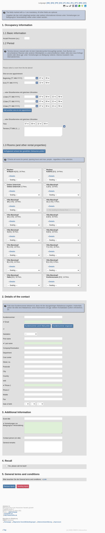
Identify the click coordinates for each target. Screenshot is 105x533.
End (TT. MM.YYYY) (10, 83)
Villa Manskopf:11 (53, 201)
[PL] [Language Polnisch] (72, 3)
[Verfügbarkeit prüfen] (24, 151)
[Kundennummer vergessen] (62, 326)
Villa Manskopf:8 (14, 261)
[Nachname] (43, 343)
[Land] (43, 375)
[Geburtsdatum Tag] (26, 403)
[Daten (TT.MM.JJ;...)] (43, 132)
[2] (45, 215)
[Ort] (43, 371)
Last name (7, 343)
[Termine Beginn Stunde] (26, 123)
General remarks (9, 443)
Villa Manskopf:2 (52, 216)
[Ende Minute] (47, 82)
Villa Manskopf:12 (14, 216)
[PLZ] (43, 366)
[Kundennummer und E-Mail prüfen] (37, 326)
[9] (45, 260)
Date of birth (7, 404)
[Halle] (5, 275)
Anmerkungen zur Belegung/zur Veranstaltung (13, 424)
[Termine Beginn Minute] (32, 123)
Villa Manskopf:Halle (14, 276)
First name (7, 339)
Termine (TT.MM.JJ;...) (11, 129)
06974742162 (13, 512)
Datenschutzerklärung (45, 522)
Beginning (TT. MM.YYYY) (12, 78)
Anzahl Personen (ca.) (11, 38)
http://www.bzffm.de (10, 515)
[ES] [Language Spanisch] (60, 3)
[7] (45, 245)
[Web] (43, 380)
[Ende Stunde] (41, 82)
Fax (4, 399)
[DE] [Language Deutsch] (48, 3)
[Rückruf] (7, 466)
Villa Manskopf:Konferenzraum (58, 276)
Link (45, 479)
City (4, 371)
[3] (5, 230)
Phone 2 (6, 390)
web (4, 381)
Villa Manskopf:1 (52, 186)
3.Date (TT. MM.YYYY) (11, 106)
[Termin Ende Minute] (60, 96)
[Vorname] (43, 338)
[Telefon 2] (43, 389)
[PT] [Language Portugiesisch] (76, 3)
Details (12, 176)
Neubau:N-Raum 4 (16, 171)
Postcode (6, 367)
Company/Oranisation (11, 348)
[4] (45, 230)
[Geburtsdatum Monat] (32, 403)
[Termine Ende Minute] (45, 123)
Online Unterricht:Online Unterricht (17, 186)
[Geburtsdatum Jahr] (40, 403)
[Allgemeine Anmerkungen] (43, 447)
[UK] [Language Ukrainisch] (84, 3)
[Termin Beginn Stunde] (41, 96)
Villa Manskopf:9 (52, 261)
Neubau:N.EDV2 (54, 171)
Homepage (7, 522)
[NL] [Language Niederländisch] (68, 3)
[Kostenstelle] (43, 357)
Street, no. (7, 362)
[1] (45, 185)
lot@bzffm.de (8, 513)
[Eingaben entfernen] (9, 486)
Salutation (6, 334)
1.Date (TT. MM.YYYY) (11, 97)
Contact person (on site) (12, 438)
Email (6, 322)
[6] (5, 245)
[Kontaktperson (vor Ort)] (43, 437)
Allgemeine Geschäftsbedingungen (24, 522)
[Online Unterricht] (5, 185)
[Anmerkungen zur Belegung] (43, 428)
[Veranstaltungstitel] (43, 418)
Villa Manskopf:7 (53, 246)
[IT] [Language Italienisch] (64, 3)
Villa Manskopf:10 (14, 201)
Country (6, 376)
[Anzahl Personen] (27, 38)
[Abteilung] (43, 352)
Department (7, 353)
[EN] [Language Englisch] (52, 3)
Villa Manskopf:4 (52, 231)
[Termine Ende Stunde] (39, 123)
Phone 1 (7, 385)
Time (5, 124)
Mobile (5, 395)
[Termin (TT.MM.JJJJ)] (29, 96)
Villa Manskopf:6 (14, 246)
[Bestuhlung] (23, 179)
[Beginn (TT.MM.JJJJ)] (29, 78)
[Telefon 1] (43, 385)
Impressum (57, 522)
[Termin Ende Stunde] (53, 96)
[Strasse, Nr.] (43, 361)
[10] (5, 200)
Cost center (7, 357)
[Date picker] (37, 78)
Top (4, 530)
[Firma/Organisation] (43, 347)
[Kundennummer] (43, 317)
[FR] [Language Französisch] (56, 3)
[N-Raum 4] (5, 169)
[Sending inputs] (23, 486)
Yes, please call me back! (17, 466)
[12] (5, 215)
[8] (5, 260)
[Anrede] (30, 334)
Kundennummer (9, 317)
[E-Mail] (43, 321)
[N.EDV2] (45, 169)
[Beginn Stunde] (41, 78)
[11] (45, 200)
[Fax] (43, 399)
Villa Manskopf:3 (13, 231)
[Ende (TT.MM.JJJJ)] (29, 82)
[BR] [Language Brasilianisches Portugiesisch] (80, 3)
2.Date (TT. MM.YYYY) (11, 102)
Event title (6, 419)
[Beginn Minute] (47, 78)
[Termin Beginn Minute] (47, 96)
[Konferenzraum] (45, 275)
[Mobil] (43, 394)
